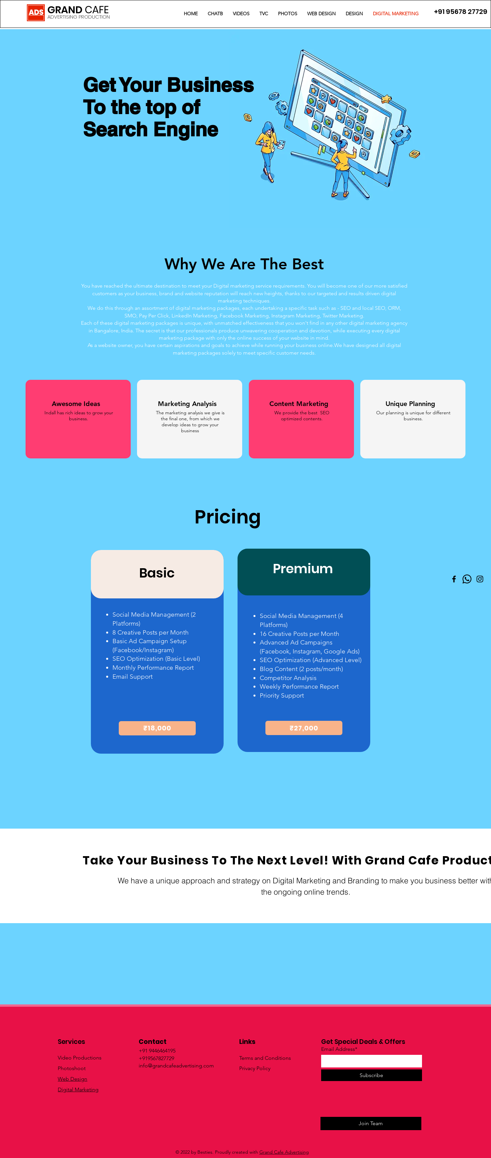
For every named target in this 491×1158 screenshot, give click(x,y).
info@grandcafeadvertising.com (176, 1065)
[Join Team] (370, 1123)
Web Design (72, 1079)
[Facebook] (454, 579)
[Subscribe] (371, 1075)
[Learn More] (53, 913)
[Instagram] (479, 579)
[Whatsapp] (466, 579)
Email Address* (339, 1049)
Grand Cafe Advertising (284, 1152)
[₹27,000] (303, 728)
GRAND (78, 10)
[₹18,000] (157, 728)
